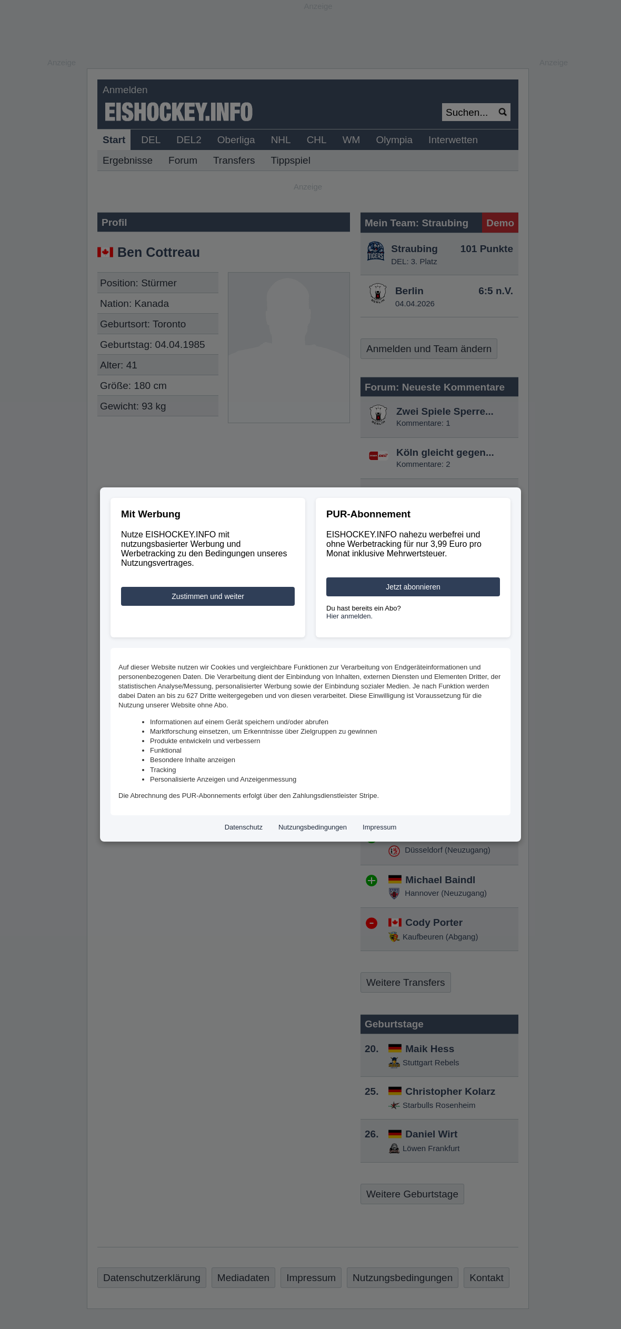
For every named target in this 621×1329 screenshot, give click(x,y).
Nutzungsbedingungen (312, 827)
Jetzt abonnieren (413, 587)
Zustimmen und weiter (208, 596)
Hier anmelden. (349, 616)
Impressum (379, 827)
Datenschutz (244, 827)
